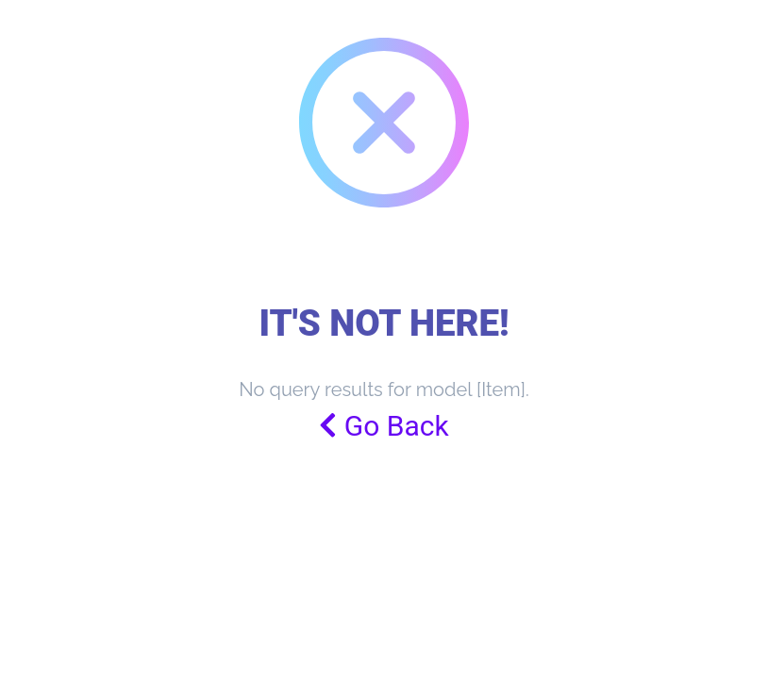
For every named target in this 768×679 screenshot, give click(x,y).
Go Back (383, 425)
